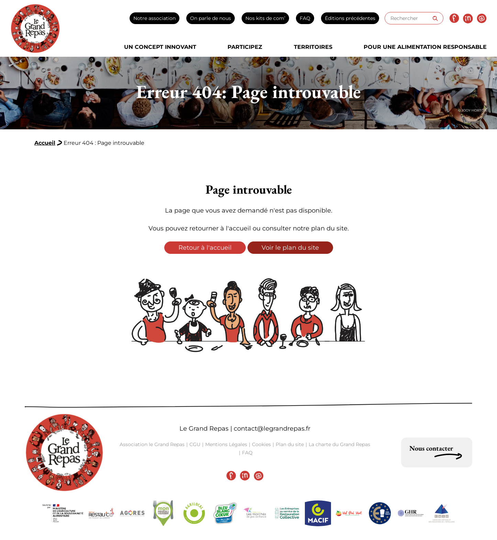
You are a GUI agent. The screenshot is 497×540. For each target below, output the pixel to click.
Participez (245, 47)
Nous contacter (431, 448)
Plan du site (290, 444)
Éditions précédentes (350, 18)
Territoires (313, 47)
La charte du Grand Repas (339, 444)
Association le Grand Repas (152, 444)
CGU (194, 444)
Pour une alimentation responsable (425, 47)
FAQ (305, 18)
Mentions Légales (226, 444)
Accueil (44, 143)
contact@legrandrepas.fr (272, 428)
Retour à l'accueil (205, 247)
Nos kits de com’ (265, 18)
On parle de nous (210, 18)
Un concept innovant (160, 47)
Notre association (154, 18)
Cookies (261, 444)
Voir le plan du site (290, 247)
